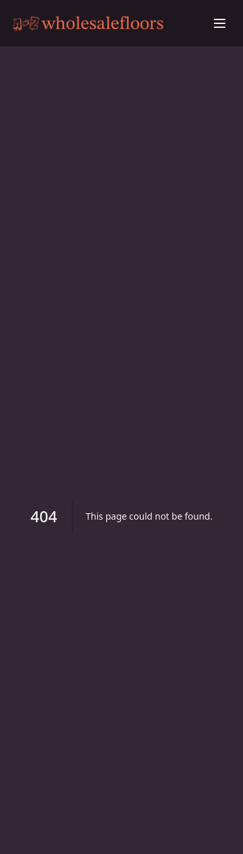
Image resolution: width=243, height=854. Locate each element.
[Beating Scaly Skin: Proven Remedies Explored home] (108, 23)
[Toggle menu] (220, 23)
